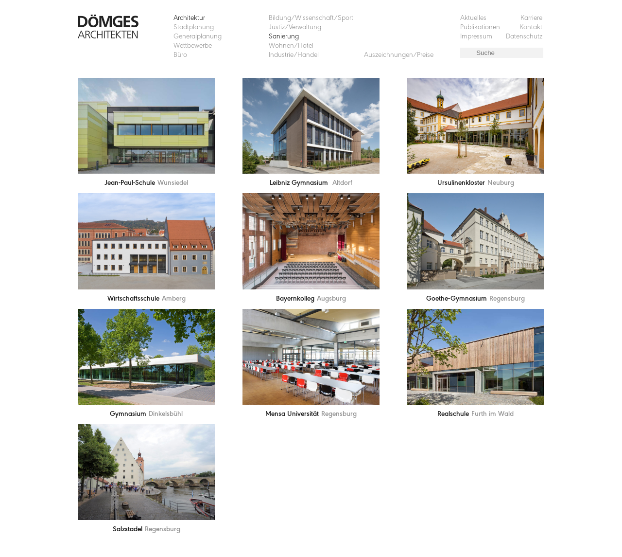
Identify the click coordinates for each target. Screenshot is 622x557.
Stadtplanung (193, 27)
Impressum (476, 36)
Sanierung (284, 36)
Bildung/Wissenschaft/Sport (311, 18)
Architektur (189, 18)
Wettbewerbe (192, 46)
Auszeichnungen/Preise (398, 55)
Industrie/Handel (294, 55)
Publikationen (480, 27)
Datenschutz (524, 36)
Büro (180, 55)
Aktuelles (473, 18)
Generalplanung (197, 36)
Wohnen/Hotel (291, 46)
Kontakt (530, 27)
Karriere (531, 18)
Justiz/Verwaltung (295, 27)
